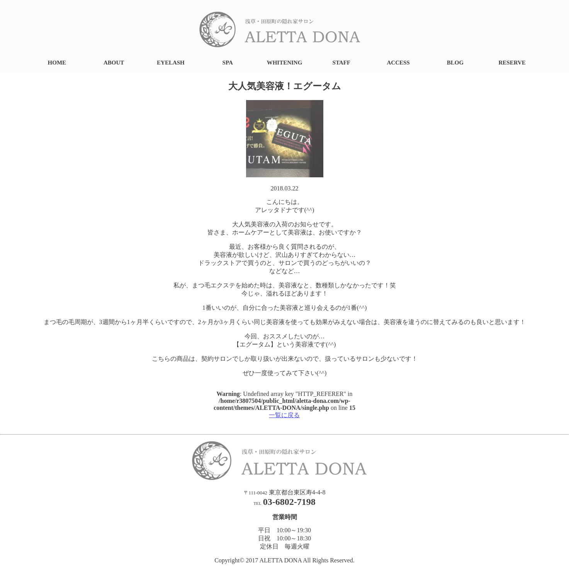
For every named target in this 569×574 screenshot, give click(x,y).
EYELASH (171, 62)
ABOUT (114, 62)
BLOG (455, 62)
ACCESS (398, 62)
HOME (57, 62)
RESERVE (512, 62)
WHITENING (284, 62)
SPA (228, 62)
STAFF (341, 62)
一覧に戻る (284, 415)
